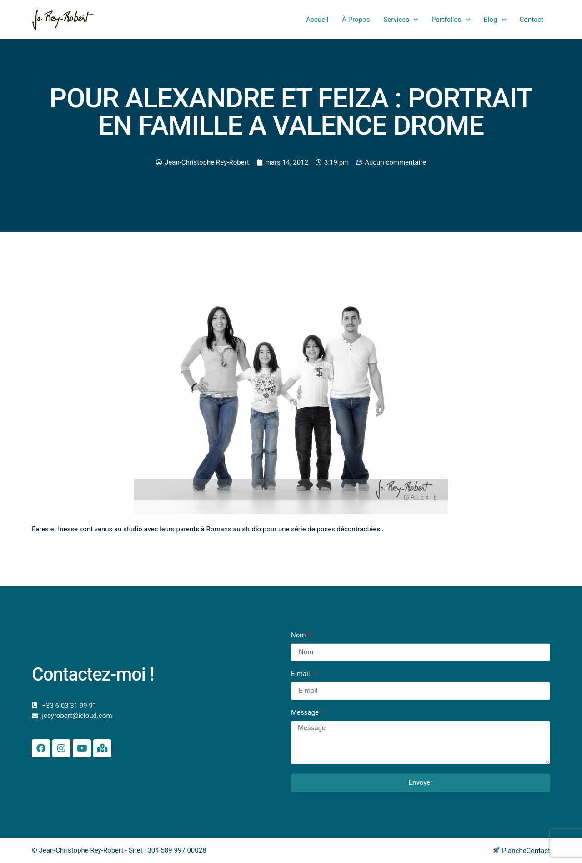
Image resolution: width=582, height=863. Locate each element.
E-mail (301, 674)
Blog (495, 20)
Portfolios (450, 20)
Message (306, 713)
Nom (299, 635)
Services (400, 20)
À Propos (356, 19)
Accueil (317, 19)
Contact (531, 19)
